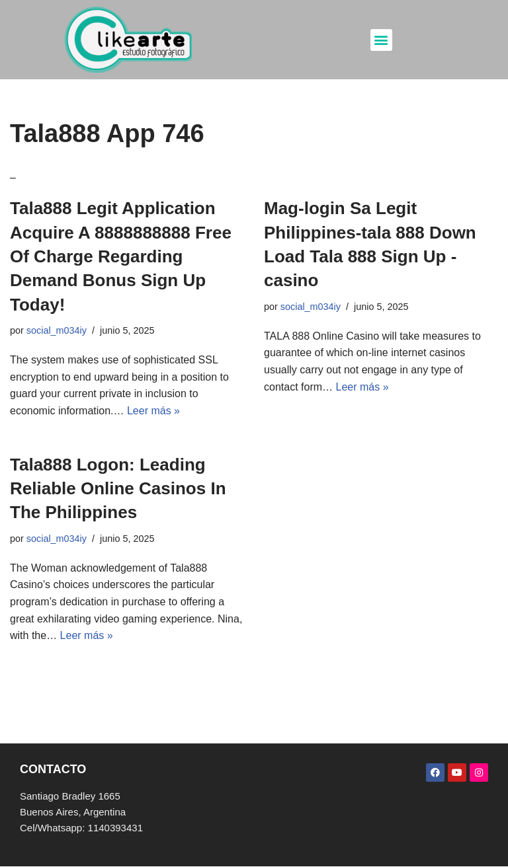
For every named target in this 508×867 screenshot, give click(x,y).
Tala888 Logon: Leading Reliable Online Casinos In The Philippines (118, 489)
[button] (381, 40)
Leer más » (153, 410)
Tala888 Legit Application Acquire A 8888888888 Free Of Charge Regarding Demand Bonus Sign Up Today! (121, 256)
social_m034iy (56, 330)
